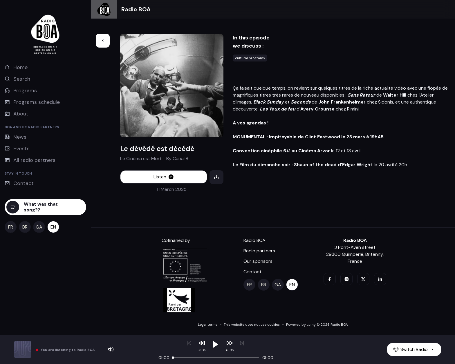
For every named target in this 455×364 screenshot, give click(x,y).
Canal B (180, 158)
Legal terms (207, 324)
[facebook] (330, 279)
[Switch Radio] (414, 349)
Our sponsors (257, 261)
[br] (25, 227)
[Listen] (163, 177)
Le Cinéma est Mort (141, 158)
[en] (53, 227)
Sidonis (385, 102)
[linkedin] (380, 279)
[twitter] (363, 279)
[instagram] (346, 279)
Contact (252, 272)
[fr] (11, 227)
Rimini (353, 109)
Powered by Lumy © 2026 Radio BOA (317, 324)
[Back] (103, 41)
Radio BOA (136, 9)
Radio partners (259, 251)
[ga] (39, 227)
